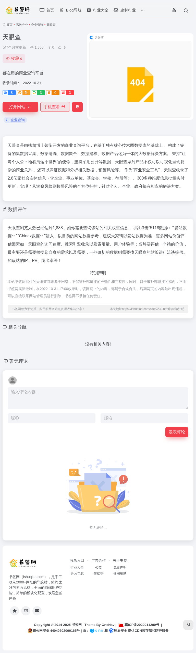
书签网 (77, 625)
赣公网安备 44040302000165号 (54, 630)
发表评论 (177, 432)
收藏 (14, 58)
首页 (9, 25)
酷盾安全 (118, 631)
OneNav (108, 625)
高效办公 (22, 25)
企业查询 (37, 25)
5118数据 (158, 228)
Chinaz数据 (29, 236)
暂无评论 (18, 361)
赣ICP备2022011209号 (138, 625)
